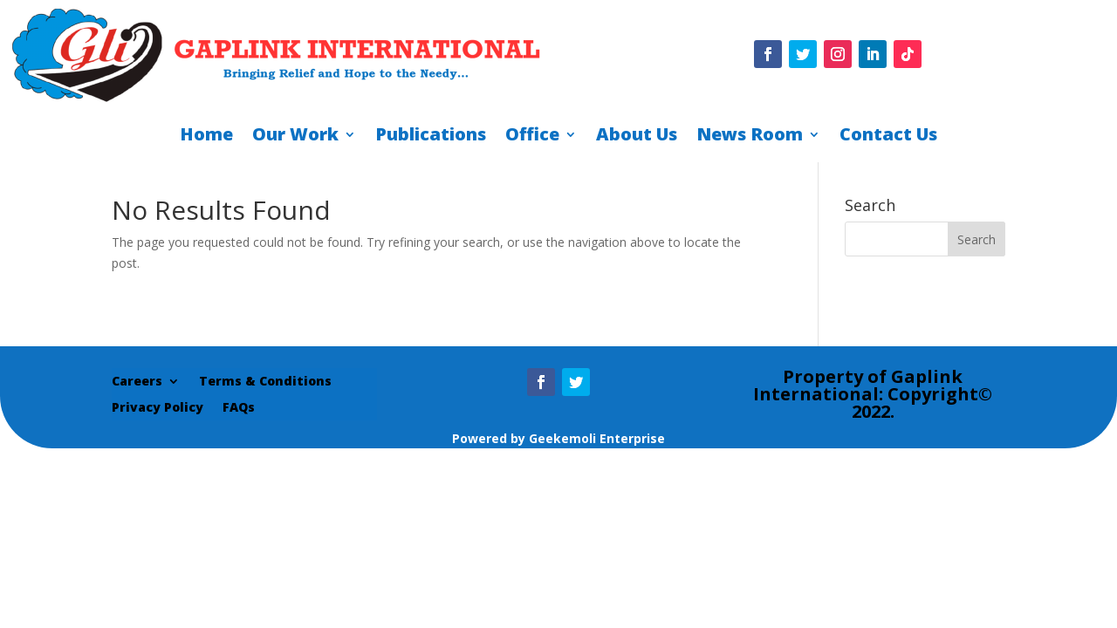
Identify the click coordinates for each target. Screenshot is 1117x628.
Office (532, 137)
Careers (137, 382)
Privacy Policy (157, 408)
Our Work (295, 137)
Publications (430, 137)
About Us (636, 137)
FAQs (239, 408)
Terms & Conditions (265, 382)
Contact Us (888, 137)
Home (206, 137)
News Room (749, 137)
